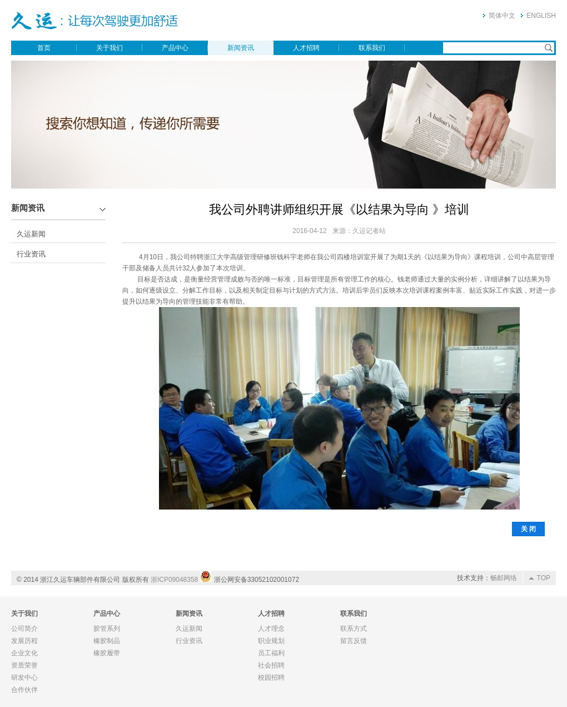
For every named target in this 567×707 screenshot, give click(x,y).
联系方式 (353, 628)
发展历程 (24, 641)
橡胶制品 (106, 641)
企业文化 (24, 653)
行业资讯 (31, 254)
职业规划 (271, 641)
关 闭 (528, 529)
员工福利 (271, 653)
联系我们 (372, 48)
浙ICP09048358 (174, 580)
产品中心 (175, 48)
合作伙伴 (24, 690)
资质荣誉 (24, 665)
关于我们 (109, 48)
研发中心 (24, 677)
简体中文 (502, 15)
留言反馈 (353, 641)
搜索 (548, 47)
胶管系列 (106, 628)
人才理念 (271, 628)
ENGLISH (541, 15)
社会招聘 (271, 665)
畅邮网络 (503, 578)
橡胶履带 (106, 653)
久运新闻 (31, 234)
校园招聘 (271, 677)
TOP (543, 578)
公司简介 (24, 628)
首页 (44, 48)
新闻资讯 (240, 48)
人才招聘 (306, 48)
